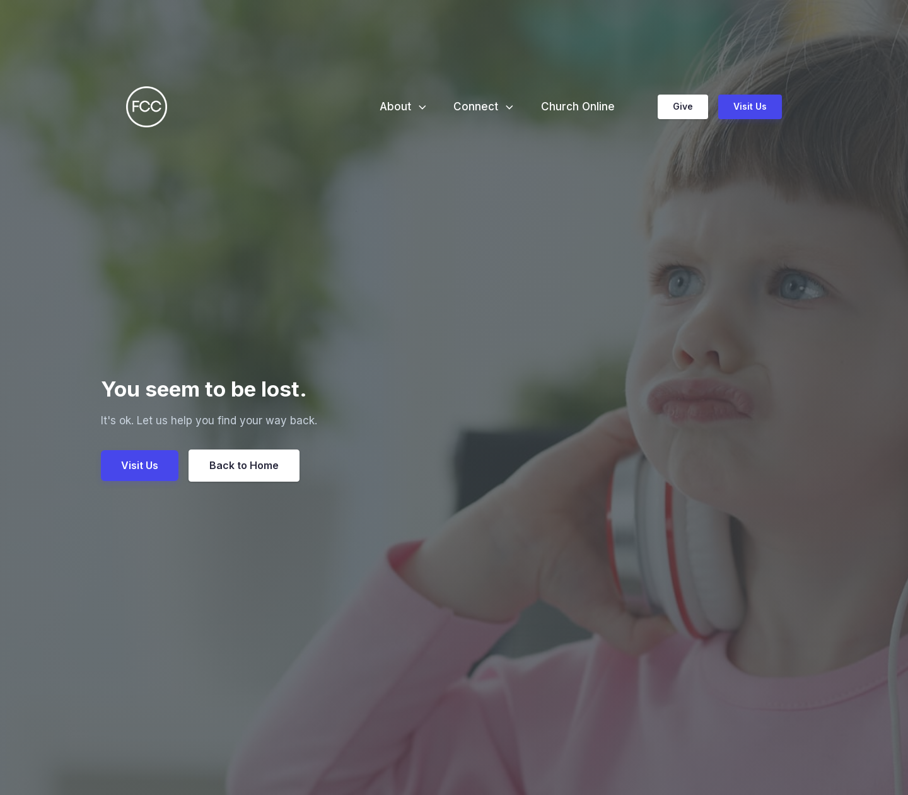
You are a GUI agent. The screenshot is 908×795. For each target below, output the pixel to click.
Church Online (578, 106)
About (404, 106)
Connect (484, 106)
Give (683, 106)
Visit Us (750, 106)
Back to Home (244, 465)
